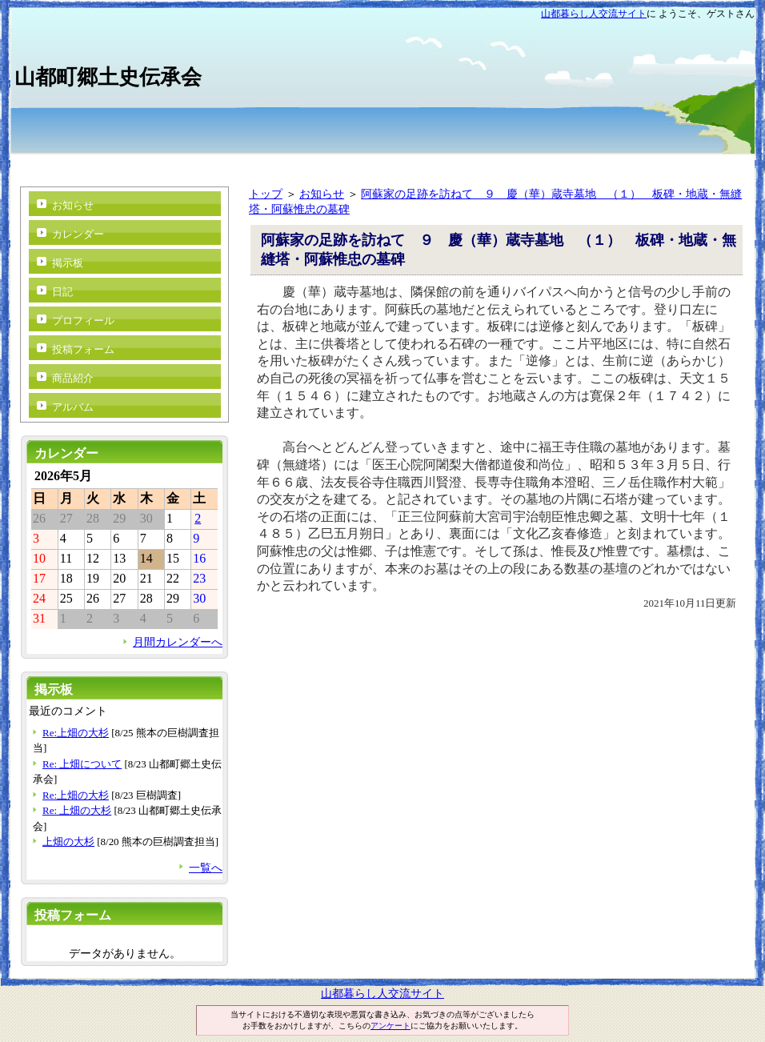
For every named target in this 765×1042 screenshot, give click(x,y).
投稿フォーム (83, 349)
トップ (265, 193)
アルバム (73, 407)
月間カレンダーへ (177, 641)
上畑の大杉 (68, 842)
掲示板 (67, 263)
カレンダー (78, 234)
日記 (62, 292)
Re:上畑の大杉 (75, 733)
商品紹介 (73, 378)
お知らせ (321, 193)
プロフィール (83, 321)
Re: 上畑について (82, 764)
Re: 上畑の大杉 (76, 810)
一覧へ (205, 867)
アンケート (390, 1025)
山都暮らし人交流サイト (594, 13)
